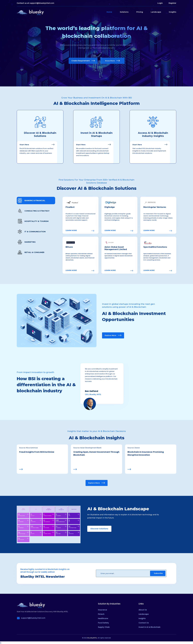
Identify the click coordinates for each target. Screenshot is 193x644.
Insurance (102, 610)
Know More (112, 61)
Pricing (139, 12)
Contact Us (144, 623)
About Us (143, 610)
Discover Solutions (99, 529)
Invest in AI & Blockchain (149, 627)
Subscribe (158, 573)
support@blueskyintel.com (42, 3)
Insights (172, 12)
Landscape (156, 12)
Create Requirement (83, 61)
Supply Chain (104, 627)
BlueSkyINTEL (92, 638)
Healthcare (103, 618)
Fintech (101, 614)
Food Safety (103, 623)
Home (109, 12)
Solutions (124, 12)
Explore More (113, 335)
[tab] (36, 200)
